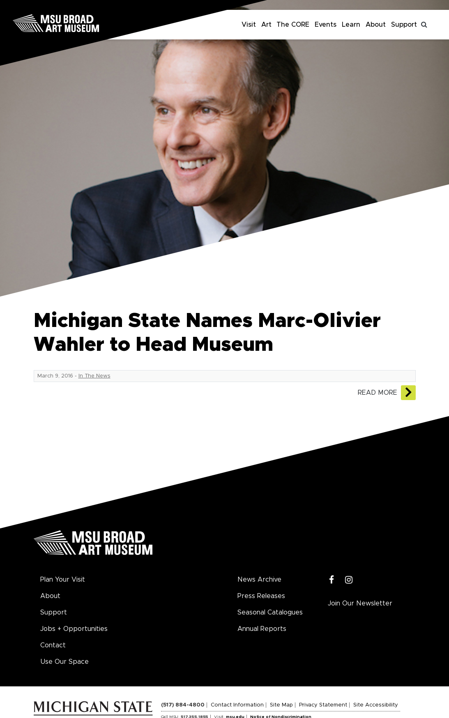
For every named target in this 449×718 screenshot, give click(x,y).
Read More (377, 392)
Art (266, 24)
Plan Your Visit (62, 579)
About (376, 24)
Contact (53, 645)
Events (325, 24)
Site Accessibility (375, 705)
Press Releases (261, 596)
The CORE (292, 24)
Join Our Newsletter (360, 603)
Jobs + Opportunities (74, 629)
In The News (94, 376)
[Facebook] (332, 580)
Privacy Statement (323, 705)
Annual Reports (261, 629)
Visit (249, 24)
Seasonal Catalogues (270, 612)
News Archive (259, 579)
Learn (351, 24)
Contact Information (237, 705)
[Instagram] (349, 580)
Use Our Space (64, 661)
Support (404, 24)
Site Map (281, 705)
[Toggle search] (424, 24)
